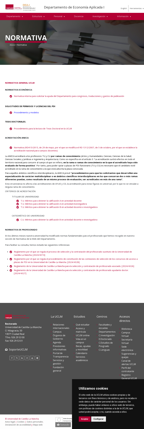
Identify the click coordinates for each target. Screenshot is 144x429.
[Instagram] (27, 358)
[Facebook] (12, 358)
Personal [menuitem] (58, 16)
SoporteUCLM (18, 349)
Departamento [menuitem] (14, 16)
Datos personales (35, 421)
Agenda (57, 342)
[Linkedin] (22, 358)
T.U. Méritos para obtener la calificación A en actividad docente (51, 200)
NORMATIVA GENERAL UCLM (20, 82)
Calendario (81, 353)
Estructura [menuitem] (37, 16)
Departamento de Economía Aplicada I (74, 7)
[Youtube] (32, 358)
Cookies (20, 421)
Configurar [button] (99, 419)
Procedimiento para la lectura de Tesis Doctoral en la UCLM (43, 128)
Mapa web (38, 424)
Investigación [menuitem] (99, 16)
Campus (57, 331)
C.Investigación (107, 335)
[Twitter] (17, 358)
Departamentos (107, 331)
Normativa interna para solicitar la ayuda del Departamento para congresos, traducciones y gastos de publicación (69, 96)
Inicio (12, 44)
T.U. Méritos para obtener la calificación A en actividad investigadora (54, 203)
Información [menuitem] (123, 16)
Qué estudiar (83, 324)
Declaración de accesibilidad (18, 424)
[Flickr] (37, 358)
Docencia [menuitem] (78, 16)
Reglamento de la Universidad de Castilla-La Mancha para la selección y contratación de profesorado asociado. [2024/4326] (74, 266)
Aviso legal (10, 421)
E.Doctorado (105, 339)
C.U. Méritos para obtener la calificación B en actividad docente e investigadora (59, 219)
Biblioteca (127, 328)
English (124, 8)
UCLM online (83, 335)
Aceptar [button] (84, 419)
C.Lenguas (104, 349)
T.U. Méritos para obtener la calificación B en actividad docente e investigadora (59, 207)
